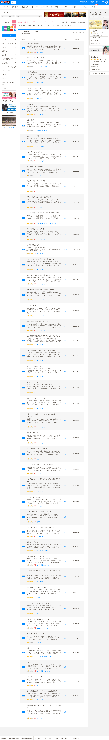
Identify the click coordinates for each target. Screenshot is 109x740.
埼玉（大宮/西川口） (8, 43)
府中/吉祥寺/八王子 (8, 70)
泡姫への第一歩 (8, 101)
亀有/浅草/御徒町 (7, 59)
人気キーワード (61, 26)
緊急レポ (74, 7)
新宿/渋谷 (5, 51)
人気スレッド (71, 26)
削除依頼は (20, 22)
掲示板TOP (22, 26)
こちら (24, 22)
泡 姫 (25, 7)
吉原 (65, 48)
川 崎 (4, 74)
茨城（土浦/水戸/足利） (8, 83)
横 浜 (4, 78)
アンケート (94, 6)
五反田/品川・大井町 (8, 67)
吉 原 (4, 47)
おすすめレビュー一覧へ (79, 32)
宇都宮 (4, 88)
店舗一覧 (15, 7)
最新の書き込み (30, 26)
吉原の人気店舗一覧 (99, 74)
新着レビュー (40, 26)
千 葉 (4, 39)
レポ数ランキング (50, 26)
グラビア (44, 7)
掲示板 (5, 7)
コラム (64, 7)
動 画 (35, 7)
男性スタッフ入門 (9, 112)
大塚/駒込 (5, 63)
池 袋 (4, 55)
